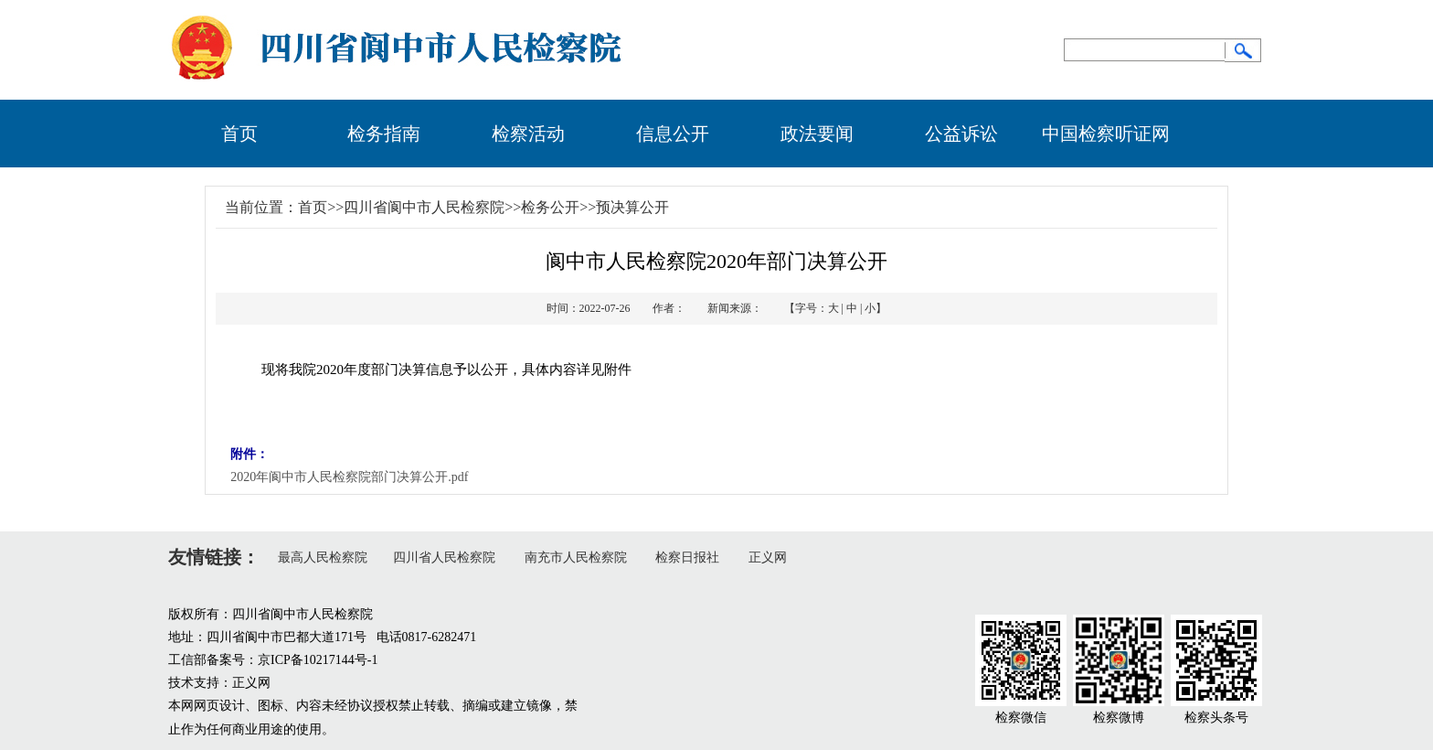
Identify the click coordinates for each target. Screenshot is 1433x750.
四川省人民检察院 (444, 557)
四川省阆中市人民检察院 (424, 207)
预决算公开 (632, 207)
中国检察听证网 (1106, 133)
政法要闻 (817, 133)
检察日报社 (687, 557)
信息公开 (672, 133)
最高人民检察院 (322, 557)
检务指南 (383, 133)
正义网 (767, 557)
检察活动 (528, 133)
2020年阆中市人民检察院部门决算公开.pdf (349, 477)
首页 (239, 133)
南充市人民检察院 (576, 557)
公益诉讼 (961, 133)
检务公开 (550, 207)
